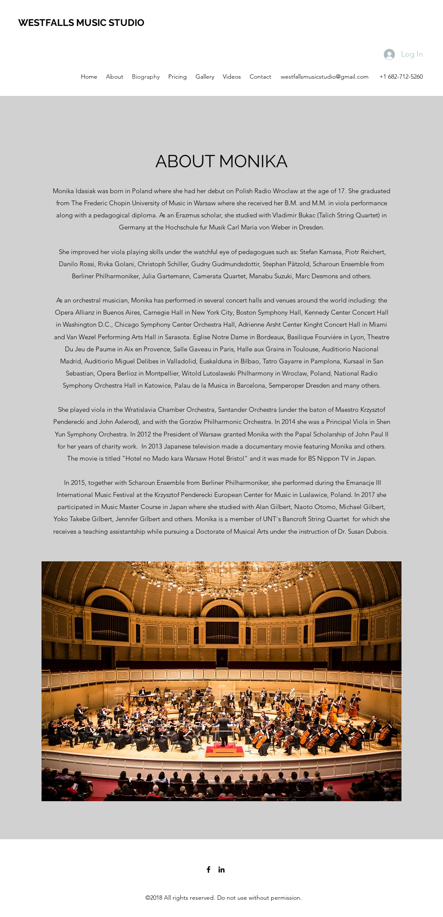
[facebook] (208, 869)
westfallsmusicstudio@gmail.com (325, 76)
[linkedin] (221, 869)
